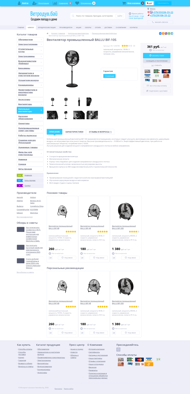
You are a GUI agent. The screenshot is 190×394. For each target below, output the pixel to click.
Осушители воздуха (28, 80)
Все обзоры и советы (25, 272)
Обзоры (88, 27)
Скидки (22, 164)
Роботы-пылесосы (27, 135)
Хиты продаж (25, 169)
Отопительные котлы (30, 50)
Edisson (20, 213)
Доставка (108, 27)
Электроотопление (30, 44)
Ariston (33, 197)
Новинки (22, 159)
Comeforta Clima (36, 206)
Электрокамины (30, 56)
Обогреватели (30, 39)
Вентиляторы (30, 104)
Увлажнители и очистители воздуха (30, 74)
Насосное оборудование (30, 117)
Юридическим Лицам (47, 27)
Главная (21, 27)
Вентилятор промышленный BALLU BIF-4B (92, 227)
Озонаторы (24, 123)
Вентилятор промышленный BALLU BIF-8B (60, 227)
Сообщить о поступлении (156, 61)
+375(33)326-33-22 (162, 12)
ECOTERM (34, 209)
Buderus (20, 206)
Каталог (31, 27)
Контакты (133, 27)
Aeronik (20, 197)
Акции (78, 27)
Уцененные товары (28, 147)
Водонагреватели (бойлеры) (30, 62)
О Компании (121, 27)
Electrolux (34, 213)
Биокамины (30, 68)
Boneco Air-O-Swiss (35, 201)
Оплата (98, 27)
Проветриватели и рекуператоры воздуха (27, 92)
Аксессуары (24, 99)
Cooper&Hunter (23, 209)
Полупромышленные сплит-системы (30, 129)
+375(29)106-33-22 (160, 15)
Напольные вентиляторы (30, 110)
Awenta (20, 200)
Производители (65, 27)
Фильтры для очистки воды (30, 153)
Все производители (25, 217)
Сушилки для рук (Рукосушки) (27, 141)
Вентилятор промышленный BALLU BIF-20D (124, 227)
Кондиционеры (30, 85)
